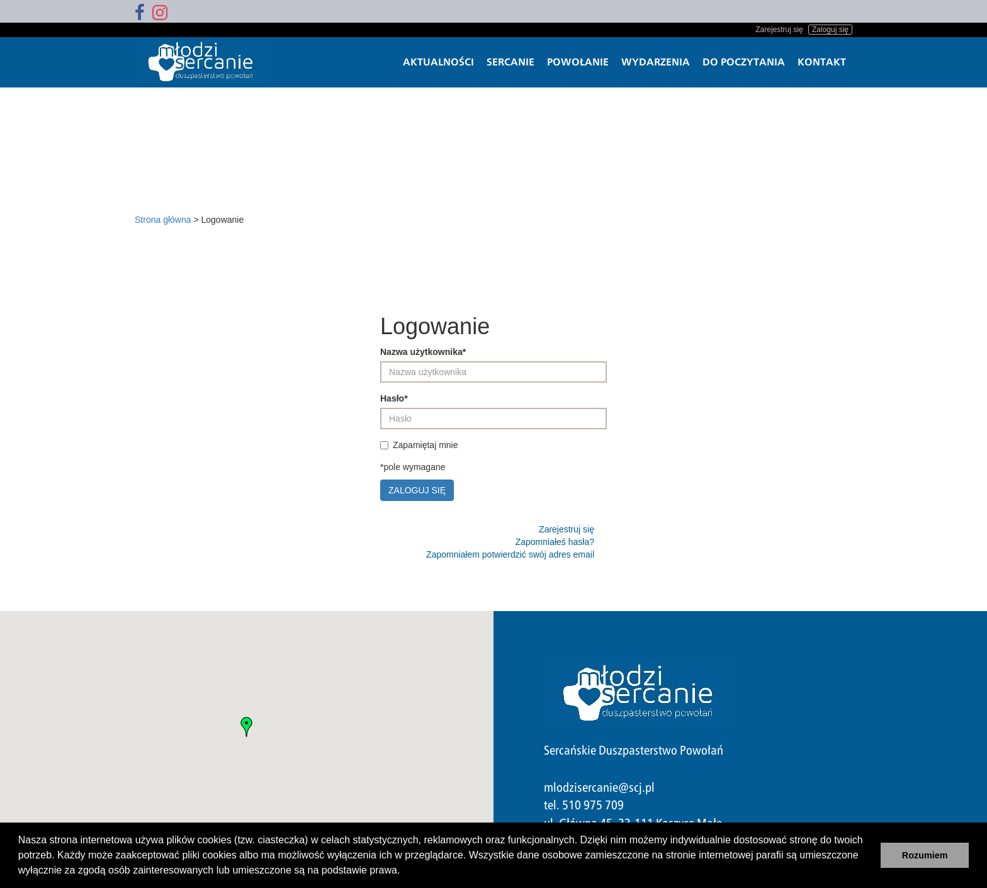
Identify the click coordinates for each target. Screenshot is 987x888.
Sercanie (510, 62)
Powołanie (578, 62)
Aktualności (438, 62)
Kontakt (822, 62)
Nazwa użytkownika (423, 352)
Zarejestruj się (779, 29)
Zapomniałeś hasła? (555, 542)
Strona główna (163, 220)
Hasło (394, 398)
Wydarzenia (655, 62)
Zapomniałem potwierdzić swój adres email (510, 554)
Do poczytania (743, 62)
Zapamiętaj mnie (420, 445)
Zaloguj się (830, 29)
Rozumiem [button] (925, 855)
